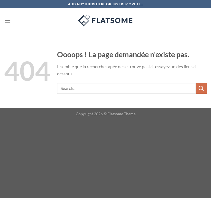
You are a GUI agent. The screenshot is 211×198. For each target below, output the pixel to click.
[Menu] (7, 20)
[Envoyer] (201, 88)
